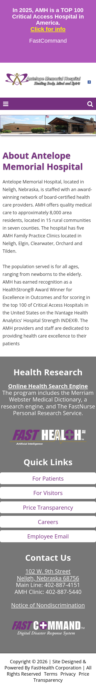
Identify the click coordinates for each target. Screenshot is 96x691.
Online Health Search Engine (48, 386)
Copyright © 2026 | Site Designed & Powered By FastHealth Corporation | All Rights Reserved (48, 667)
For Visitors (48, 493)
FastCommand (48, 41)
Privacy (68, 674)
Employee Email (48, 536)
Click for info (48, 29)
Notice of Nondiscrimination (48, 605)
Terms (51, 674)
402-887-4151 (62, 585)
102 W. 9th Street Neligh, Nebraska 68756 (48, 574)
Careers (48, 522)
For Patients (47, 478)
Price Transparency (48, 507)
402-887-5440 (63, 591)
